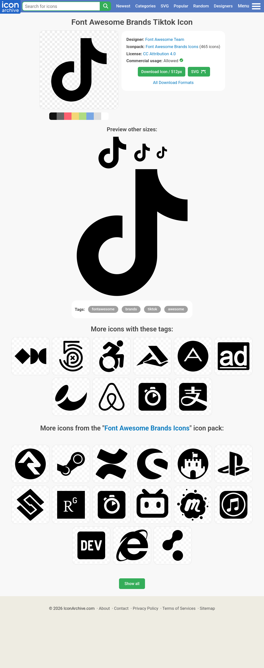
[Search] (105, 6)
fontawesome (103, 309)
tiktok (152, 309)
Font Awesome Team (164, 39)
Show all (131, 583)
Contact (121, 608)
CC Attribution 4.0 (159, 53)
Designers (223, 5)
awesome (176, 309)
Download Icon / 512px (161, 71)
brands (131, 309)
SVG (165, 5)
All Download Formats (173, 82)
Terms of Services (178, 608)
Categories (145, 5)
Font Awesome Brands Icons (171, 46)
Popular (181, 5)
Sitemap (207, 608)
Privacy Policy (145, 608)
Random (201, 5)
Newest (123, 5)
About (104, 608)
